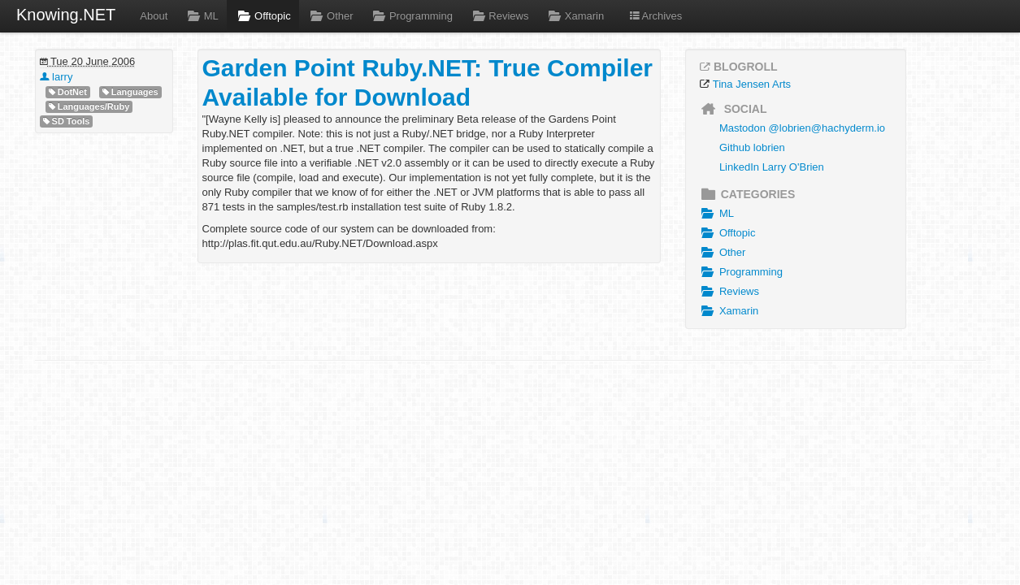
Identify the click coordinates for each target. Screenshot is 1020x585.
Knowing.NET (65, 15)
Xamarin (574, 16)
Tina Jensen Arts (752, 84)
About (153, 16)
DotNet (68, 92)
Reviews (499, 16)
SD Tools (66, 121)
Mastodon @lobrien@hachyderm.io (802, 128)
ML (201, 16)
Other (330, 16)
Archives (655, 16)
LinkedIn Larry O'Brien (771, 167)
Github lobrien (752, 147)
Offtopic (263, 16)
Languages (130, 92)
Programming (411, 16)
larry (56, 77)
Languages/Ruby (89, 107)
